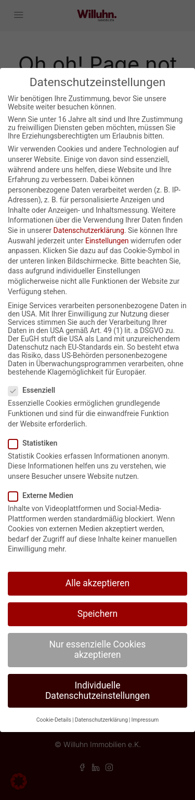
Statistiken (36, 443)
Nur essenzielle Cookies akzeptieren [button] (97, 649)
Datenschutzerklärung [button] (101, 719)
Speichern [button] (97, 614)
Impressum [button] (145, 719)
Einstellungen (107, 241)
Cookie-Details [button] (53, 719)
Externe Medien (44, 495)
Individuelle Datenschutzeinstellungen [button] (97, 690)
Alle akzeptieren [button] (98, 583)
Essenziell (35, 390)
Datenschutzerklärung (89, 230)
